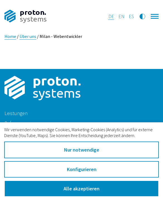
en (121, 16)
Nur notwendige (81, 150)
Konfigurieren (81, 169)
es (131, 16)
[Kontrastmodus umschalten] (142, 16)
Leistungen (16, 113)
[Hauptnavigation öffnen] (155, 15)
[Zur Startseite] (25, 16)
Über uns (28, 36)
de (111, 16)
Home (10, 36)
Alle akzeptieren (81, 188)
